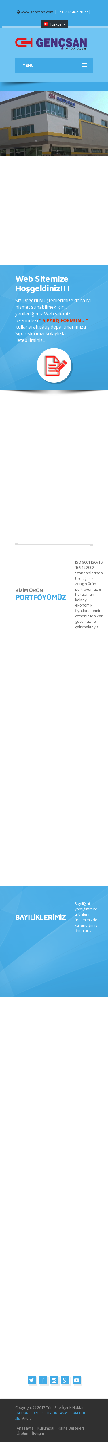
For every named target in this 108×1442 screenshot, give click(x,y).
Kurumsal (45, 1428)
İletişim (38, 1433)
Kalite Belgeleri (71, 1428)
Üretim (22, 1433)
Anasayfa (25, 1428)
